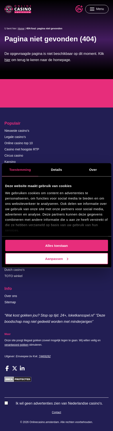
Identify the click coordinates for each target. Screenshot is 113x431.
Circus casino (13, 155)
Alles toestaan (56, 245)
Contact (56, 412)
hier (7, 60)
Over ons (10, 296)
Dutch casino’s (14, 269)
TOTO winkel (13, 276)
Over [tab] (93, 170)
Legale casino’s (15, 137)
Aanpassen (56, 258)
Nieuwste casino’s (16, 130)
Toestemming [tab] (20, 170)
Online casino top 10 (18, 143)
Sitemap (10, 302)
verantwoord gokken (16, 344)
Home (21, 28)
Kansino (10, 162)
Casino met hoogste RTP (21, 149)
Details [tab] (56, 170)
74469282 (45, 356)
